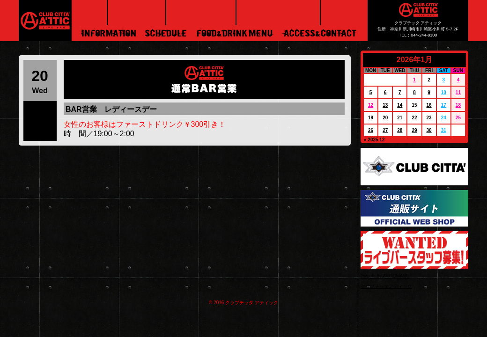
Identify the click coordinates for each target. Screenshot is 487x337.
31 (443, 130)
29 (414, 130)
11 (458, 92)
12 (370, 105)
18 (458, 105)
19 (370, 117)
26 (370, 130)
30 (429, 130)
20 (385, 117)
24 (443, 117)
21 (399, 117)
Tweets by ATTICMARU (385, 275)
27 (385, 130)
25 (458, 117)
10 (443, 92)
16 (429, 105)
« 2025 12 (374, 139)
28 (399, 130)
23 (429, 117)
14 (399, 105)
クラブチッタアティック (386, 286)
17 (443, 105)
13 (385, 105)
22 (414, 117)
